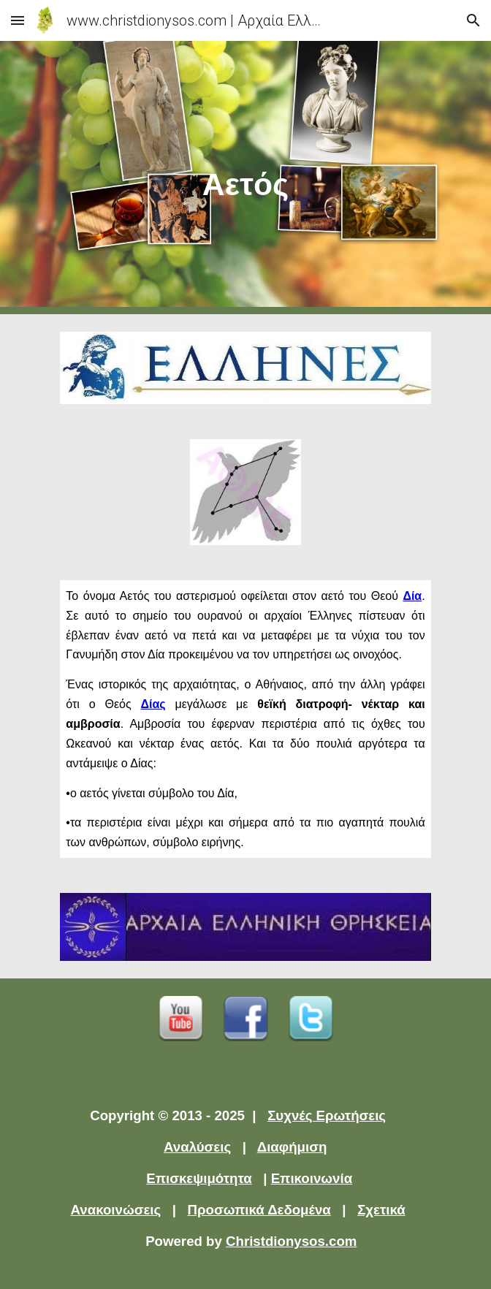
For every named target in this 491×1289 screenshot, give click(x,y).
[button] (17, 20)
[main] (245, 178)
